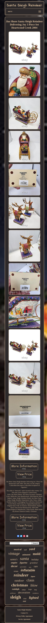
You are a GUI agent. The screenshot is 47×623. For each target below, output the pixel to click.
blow (33, 585)
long (35, 589)
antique (24, 589)
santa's (13, 559)
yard (32, 549)
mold (36, 554)
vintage (14, 553)
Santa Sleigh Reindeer (24, 610)
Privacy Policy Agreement (24, 616)
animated (26, 555)
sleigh (15, 597)
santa (24, 558)
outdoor (19, 580)
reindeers (36, 593)
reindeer (21, 575)
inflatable (28, 570)
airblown (13, 593)
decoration (24, 592)
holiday (35, 559)
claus (30, 580)
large (30, 589)
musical (17, 549)
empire (14, 562)
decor (14, 566)
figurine (23, 562)
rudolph (15, 589)
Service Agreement (24, 619)
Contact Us (24, 613)
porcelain (23, 567)
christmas (19, 585)
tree (24, 598)
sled (24, 601)
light (30, 567)
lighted (34, 598)
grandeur (34, 563)
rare (36, 566)
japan (33, 576)
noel (25, 550)
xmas (16, 571)
